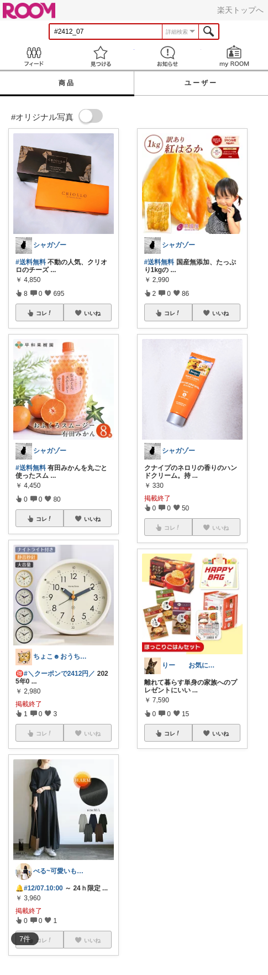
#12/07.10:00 (43, 888)
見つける (100, 56)
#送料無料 (30, 262)
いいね (92, 313)
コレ (44, 313)
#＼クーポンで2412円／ (59, 673)
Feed (33, 56)
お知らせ (167, 56)
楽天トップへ (240, 10)
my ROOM (234, 56)
